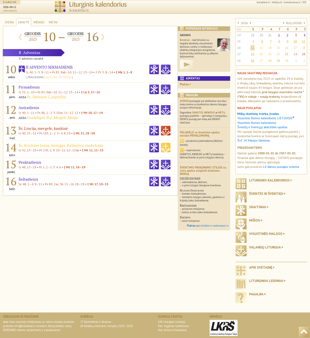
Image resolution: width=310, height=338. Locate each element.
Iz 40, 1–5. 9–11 (37, 72)
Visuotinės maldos (265, 233)
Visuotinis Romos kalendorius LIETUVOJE (265, 118)
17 (295, 48)
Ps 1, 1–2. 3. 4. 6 (50, 167)
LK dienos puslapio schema (281, 167)
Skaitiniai (257, 207)
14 (239, 35)
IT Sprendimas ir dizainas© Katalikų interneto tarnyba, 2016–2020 (106, 324)
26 (252, 61)
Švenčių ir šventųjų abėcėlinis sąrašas (262, 127)
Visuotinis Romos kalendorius (256, 123)
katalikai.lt (263, 2)
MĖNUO (39, 22)
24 (295, 54)
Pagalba (256, 294)
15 (239, 41)
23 (286, 54)
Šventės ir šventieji (266, 193)
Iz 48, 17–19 (27, 167)
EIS (304, 2)
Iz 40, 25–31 (27, 133)
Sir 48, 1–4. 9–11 (30, 184)
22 (278, 54)
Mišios (254, 220)
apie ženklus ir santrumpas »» (208, 225)
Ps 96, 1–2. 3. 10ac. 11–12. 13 (57, 113)
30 (261, 35)
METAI (53, 22)
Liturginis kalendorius (269, 180)
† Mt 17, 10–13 (97, 184)
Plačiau (184, 84)
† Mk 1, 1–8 (124, 72)
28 (269, 61)
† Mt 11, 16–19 (74, 167)
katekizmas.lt (292, 2)
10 (295, 41)
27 (261, 61)
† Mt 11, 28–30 (84, 133)
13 (261, 48)
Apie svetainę (260, 267)
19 (252, 54)
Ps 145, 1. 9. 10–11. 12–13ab (59, 150)
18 (303, 48)
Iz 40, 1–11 (27, 113)
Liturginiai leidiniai (266, 280)
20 (261, 54)
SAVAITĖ (23, 22)
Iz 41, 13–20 (27, 150)
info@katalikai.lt (24, 326)
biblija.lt (277, 2)
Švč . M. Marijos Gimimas (253, 140)
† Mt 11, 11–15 (92, 150)
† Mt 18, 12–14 (92, 113)
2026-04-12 (9, 7)
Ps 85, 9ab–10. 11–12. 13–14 (72, 72)
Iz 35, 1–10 (27, 92)
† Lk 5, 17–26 (90, 92)
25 (303, 54)
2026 (244, 23)
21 (269, 54)
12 (252, 48)
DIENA (9, 22)
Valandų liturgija (265, 247)
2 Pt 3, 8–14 (104, 72)
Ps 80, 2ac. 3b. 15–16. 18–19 (64, 184)
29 (252, 35)
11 (303, 41)
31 (269, 35)
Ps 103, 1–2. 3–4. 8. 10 (54, 133)
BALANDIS (294, 23)
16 (239, 48)
